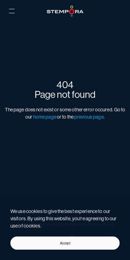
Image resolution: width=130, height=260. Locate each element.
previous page (89, 117)
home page (44, 117)
